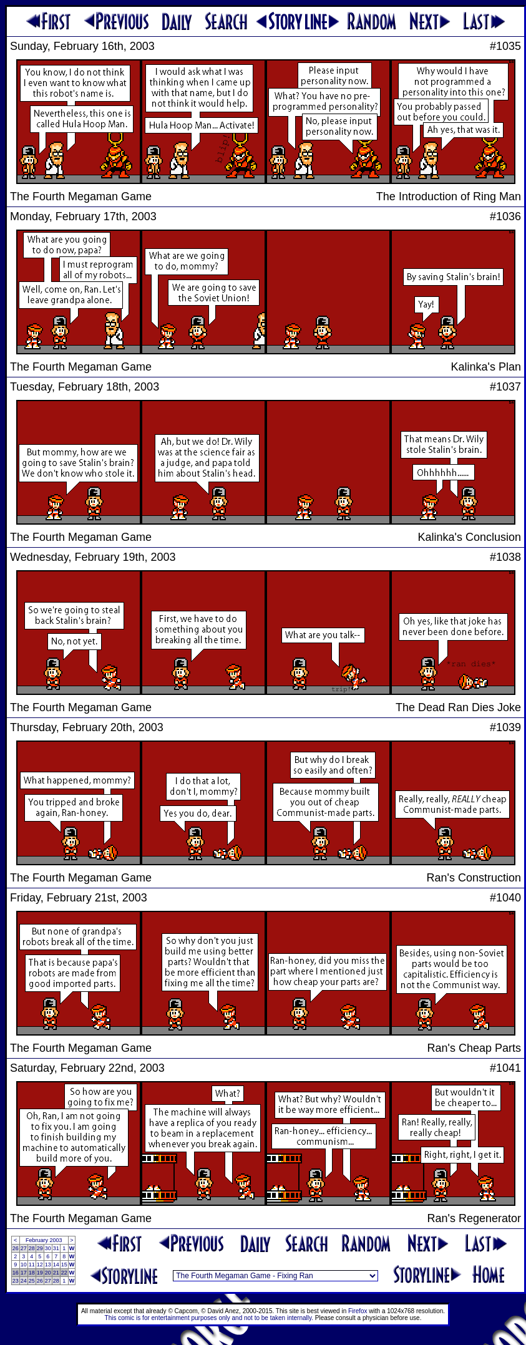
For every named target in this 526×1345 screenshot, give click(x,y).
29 (40, 1248)
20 (48, 1273)
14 (56, 1264)
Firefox (358, 1311)
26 (15, 1248)
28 (32, 1248)
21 (56, 1273)
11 (32, 1264)
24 (24, 1281)
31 (56, 1248)
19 (40, 1273)
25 (32, 1281)
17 (24, 1273)
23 (15, 1281)
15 (64, 1264)
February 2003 (44, 1240)
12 (40, 1264)
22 (64, 1273)
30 (48, 1248)
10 (24, 1264)
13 (48, 1264)
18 (32, 1273)
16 (15, 1273)
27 (24, 1248)
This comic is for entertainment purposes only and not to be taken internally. (209, 1317)
